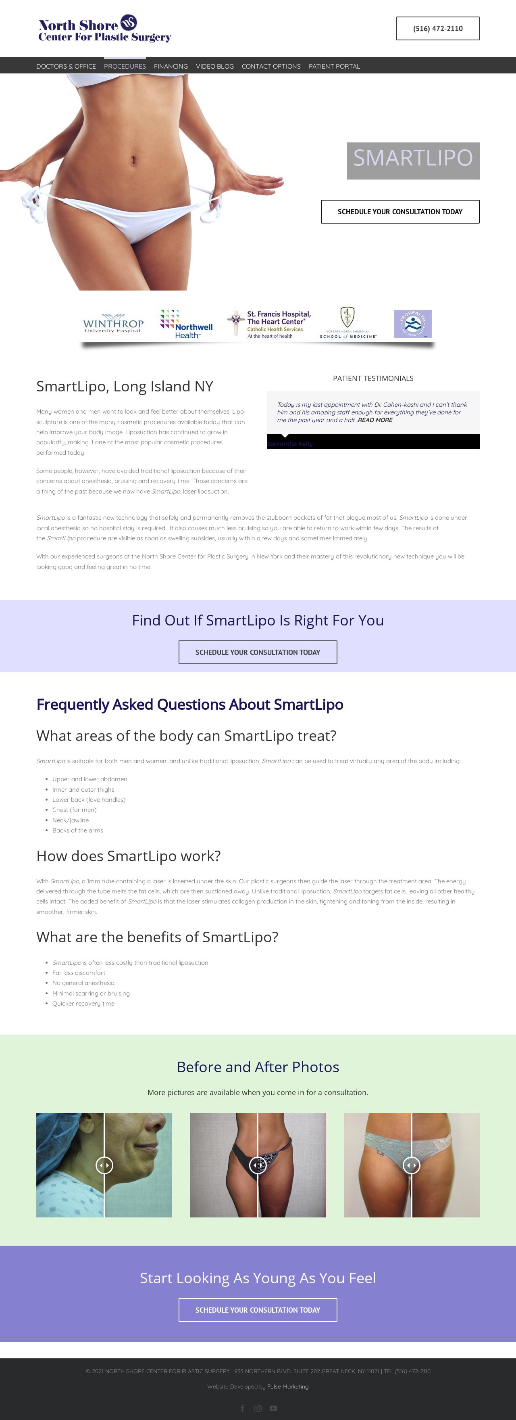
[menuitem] (66, 65)
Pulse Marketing (288, 1386)
